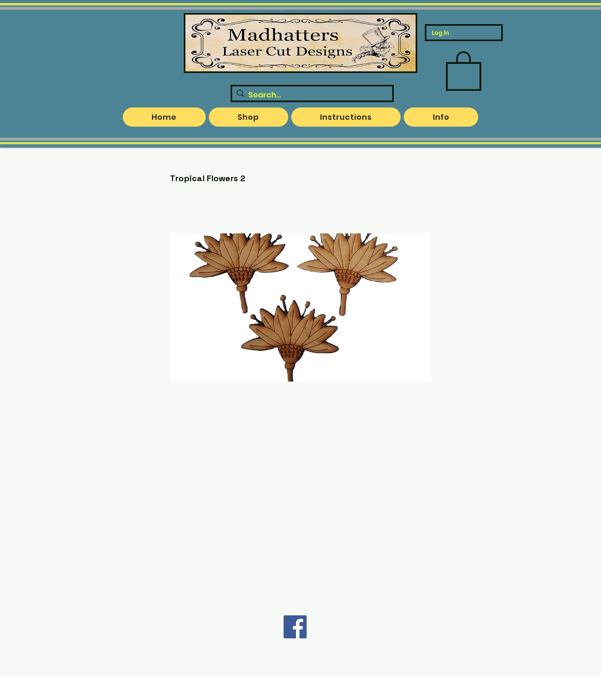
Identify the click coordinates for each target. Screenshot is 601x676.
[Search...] (312, 94)
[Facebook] (295, 626)
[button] (463, 70)
